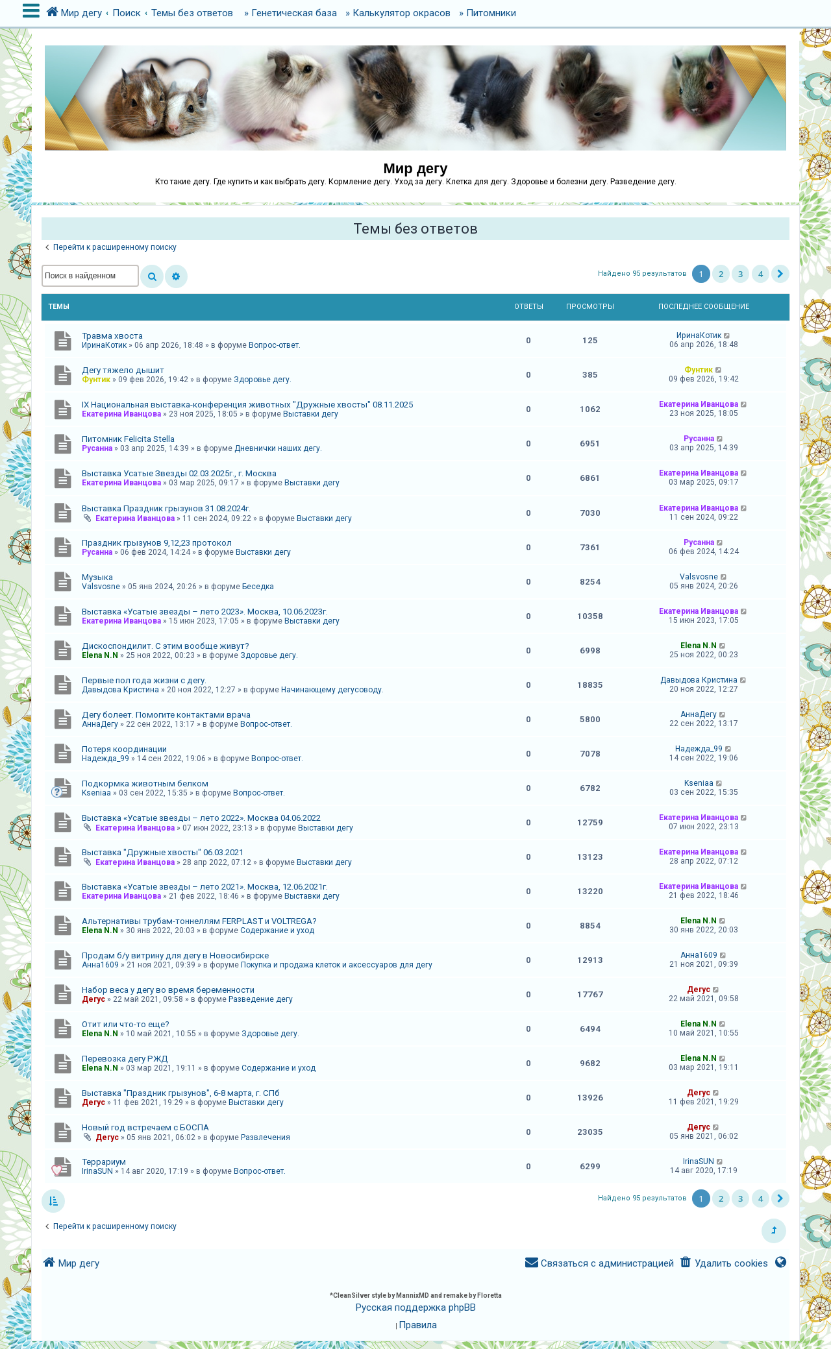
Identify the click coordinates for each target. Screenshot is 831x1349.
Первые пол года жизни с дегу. (144, 680)
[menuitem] (723, 1263)
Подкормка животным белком (145, 783)
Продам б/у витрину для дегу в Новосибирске (175, 955)
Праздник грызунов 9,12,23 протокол (157, 543)
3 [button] (740, 274)
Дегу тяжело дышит (123, 370)
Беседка (258, 586)
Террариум (104, 1162)
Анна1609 (100, 964)
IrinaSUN (97, 1171)
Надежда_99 (105, 758)
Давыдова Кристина (120, 689)
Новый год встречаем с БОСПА (145, 1127)
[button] (780, 274)
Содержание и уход (277, 930)
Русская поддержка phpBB (416, 1307)
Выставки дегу (310, 414)
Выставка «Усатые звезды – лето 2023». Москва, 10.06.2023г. (205, 611)
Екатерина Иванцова (121, 414)
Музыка (97, 577)
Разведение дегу (261, 999)
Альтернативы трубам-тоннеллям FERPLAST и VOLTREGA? (199, 921)
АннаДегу (100, 724)
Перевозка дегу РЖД (125, 1058)
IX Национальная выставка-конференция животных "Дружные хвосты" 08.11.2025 (247, 404)
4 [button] (760, 274)
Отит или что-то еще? (125, 1024)
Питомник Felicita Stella (128, 439)
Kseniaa (96, 792)
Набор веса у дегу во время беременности (168, 990)
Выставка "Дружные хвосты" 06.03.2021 (162, 852)
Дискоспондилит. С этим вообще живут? (165, 646)
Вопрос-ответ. (275, 345)
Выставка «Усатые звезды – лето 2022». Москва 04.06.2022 (201, 818)
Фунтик (96, 379)
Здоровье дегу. (262, 379)
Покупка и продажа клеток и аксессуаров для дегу (336, 964)
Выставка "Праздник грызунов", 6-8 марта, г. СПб (181, 1093)
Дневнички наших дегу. (278, 448)
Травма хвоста (112, 336)
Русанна (97, 448)
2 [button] (721, 274)
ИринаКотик (104, 345)
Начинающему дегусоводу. (332, 689)
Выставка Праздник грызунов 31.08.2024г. (166, 508)
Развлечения (265, 1137)
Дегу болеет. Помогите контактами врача (166, 715)
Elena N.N (100, 655)
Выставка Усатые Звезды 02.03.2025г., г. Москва (179, 473)
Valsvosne (101, 586)
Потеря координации (124, 749)
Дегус (93, 999)
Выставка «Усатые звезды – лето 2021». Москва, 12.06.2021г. (205, 887)
